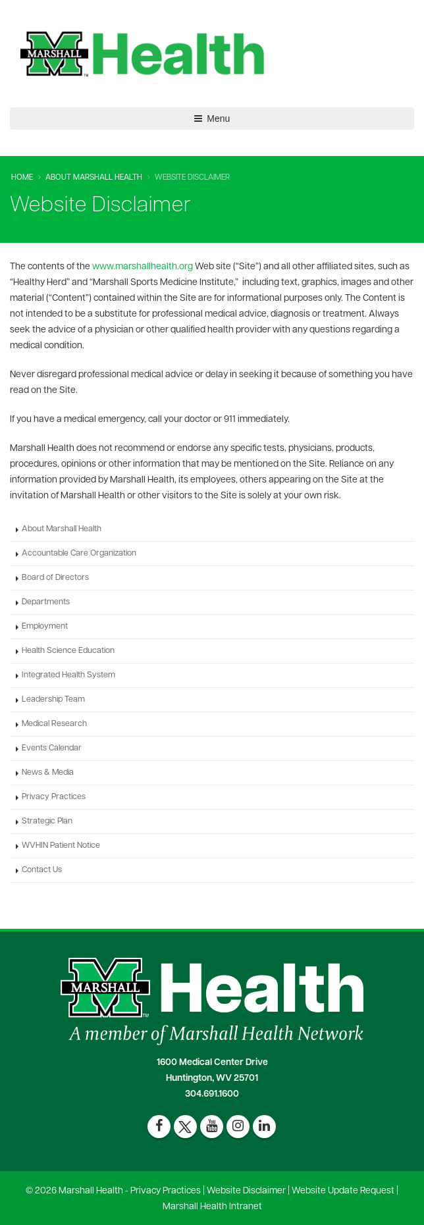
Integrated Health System (68, 675)
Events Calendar (52, 748)
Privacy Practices (54, 797)
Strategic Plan (47, 821)
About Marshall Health (93, 178)
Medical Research (54, 724)
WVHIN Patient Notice (61, 846)
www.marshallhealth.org (142, 267)
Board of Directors (55, 578)
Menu (212, 118)
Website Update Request (343, 1191)
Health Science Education (68, 651)
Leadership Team (53, 700)
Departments (46, 602)
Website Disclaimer (246, 1191)
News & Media (48, 773)
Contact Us (42, 870)
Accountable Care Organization (79, 554)
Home (22, 178)
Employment (45, 627)
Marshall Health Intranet (212, 1207)
